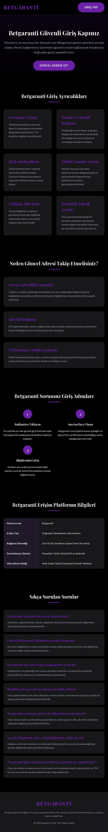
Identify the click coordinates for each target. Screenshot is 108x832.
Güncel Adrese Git (54, 65)
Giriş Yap (91, 7)
